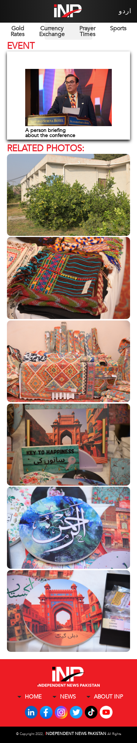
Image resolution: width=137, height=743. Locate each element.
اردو (125, 11)
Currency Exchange (52, 31)
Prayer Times (87, 31)
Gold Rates (17, 31)
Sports (118, 28)
